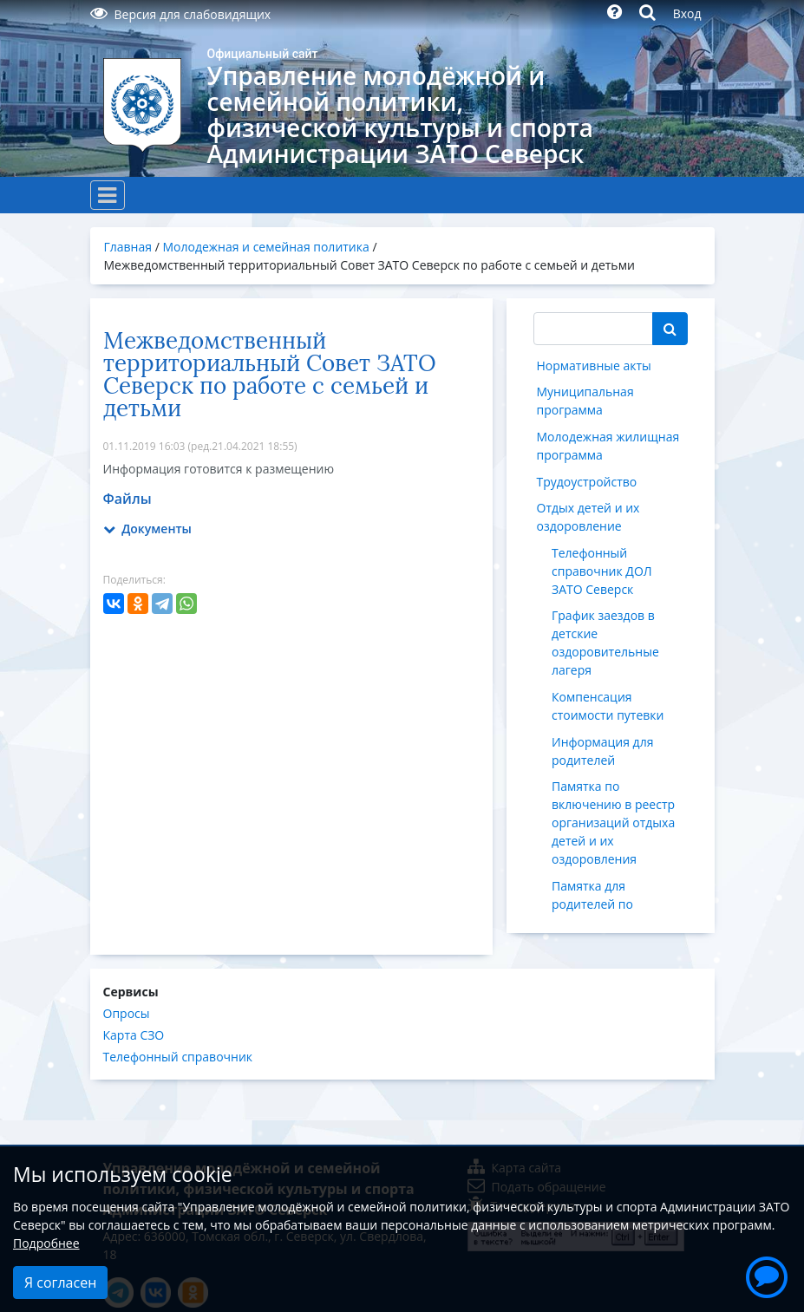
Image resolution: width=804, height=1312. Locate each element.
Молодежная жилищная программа (608, 445)
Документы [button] (147, 528)
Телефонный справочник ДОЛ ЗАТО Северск (602, 571)
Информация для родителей (602, 751)
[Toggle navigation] (107, 195)
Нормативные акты (594, 365)
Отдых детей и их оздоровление (588, 516)
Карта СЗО (134, 1035)
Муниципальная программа (585, 400)
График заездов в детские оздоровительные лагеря (605, 642)
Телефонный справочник (178, 1056)
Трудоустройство (587, 481)
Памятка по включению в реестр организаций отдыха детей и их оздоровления (613, 822)
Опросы (126, 1013)
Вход (687, 13)
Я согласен (60, 1282)
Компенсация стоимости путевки (607, 706)
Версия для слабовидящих (180, 14)
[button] (766, 1274)
